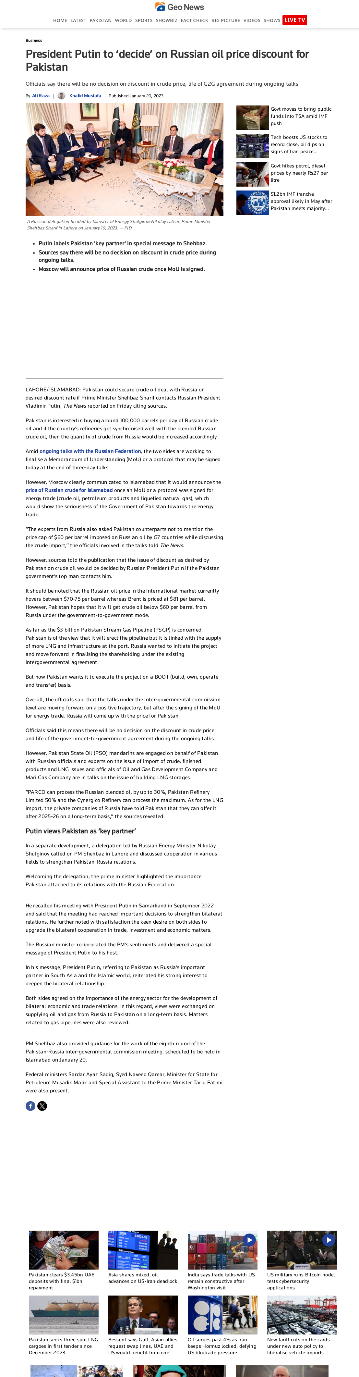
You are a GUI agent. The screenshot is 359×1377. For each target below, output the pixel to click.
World (123, 20)
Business (34, 40)
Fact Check (194, 20)
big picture (225, 20)
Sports (143, 20)
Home (60, 20)
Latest (78, 20)
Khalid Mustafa (85, 95)
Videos (252, 20)
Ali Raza (41, 95)
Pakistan (101, 20)
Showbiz (166, 20)
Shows (272, 20)
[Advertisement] (124, 324)
